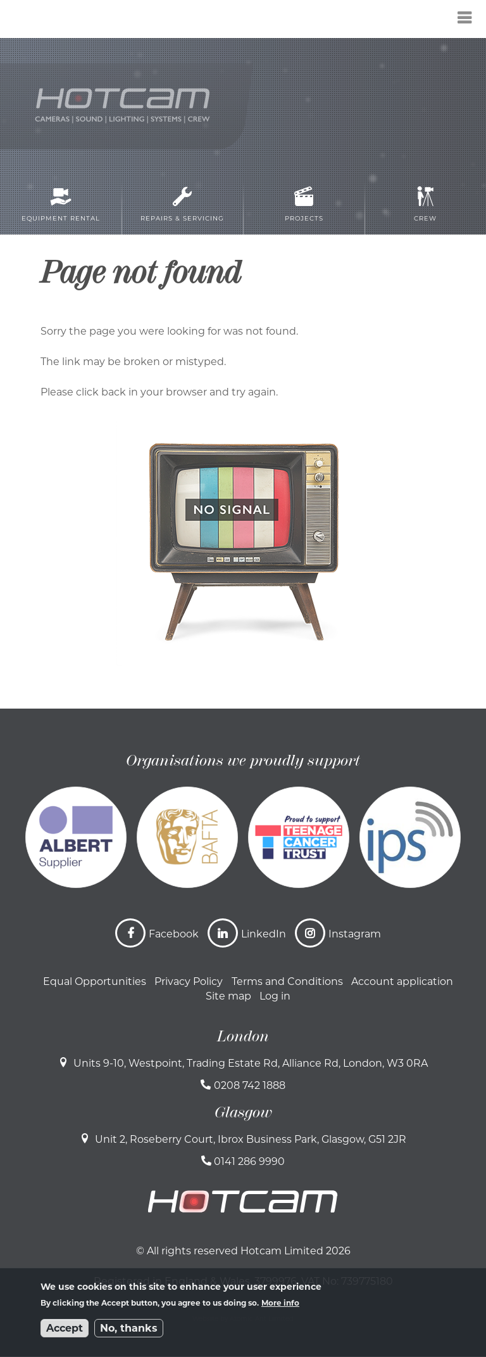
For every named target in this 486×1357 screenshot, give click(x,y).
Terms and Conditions (287, 981)
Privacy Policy (188, 981)
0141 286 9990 (249, 1161)
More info (280, 1303)
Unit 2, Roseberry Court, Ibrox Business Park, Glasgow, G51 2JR (250, 1139)
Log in (274, 996)
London (243, 1036)
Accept (64, 1328)
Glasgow (243, 1112)
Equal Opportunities (94, 981)
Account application (402, 981)
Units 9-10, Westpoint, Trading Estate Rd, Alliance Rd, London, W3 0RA (250, 1063)
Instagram (354, 934)
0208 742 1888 (249, 1085)
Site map (228, 996)
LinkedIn (263, 934)
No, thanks (129, 1328)
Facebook (174, 934)
